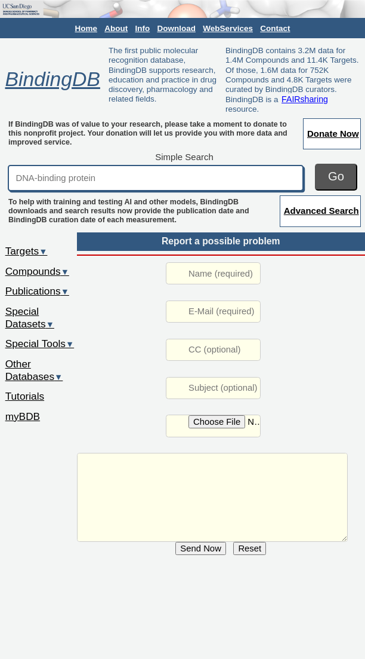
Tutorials (25, 396)
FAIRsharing (305, 99)
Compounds (37, 271)
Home (86, 28)
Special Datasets (29, 317)
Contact (275, 28)
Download (176, 28)
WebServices (228, 28)
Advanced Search (321, 211)
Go (336, 176)
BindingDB (52, 79)
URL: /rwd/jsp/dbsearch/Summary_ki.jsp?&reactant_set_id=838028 (212, 497)
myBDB (22, 416)
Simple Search (184, 157)
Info (142, 28)
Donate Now (333, 133)
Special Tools (40, 344)
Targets (26, 251)
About (116, 28)
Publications (37, 291)
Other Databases (34, 370)
